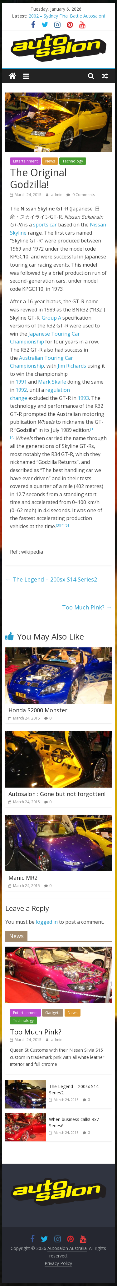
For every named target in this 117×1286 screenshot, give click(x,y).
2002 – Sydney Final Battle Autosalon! (67, 16)
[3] (58, 525)
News (50, 161)
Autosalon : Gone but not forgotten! (56, 794)
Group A (51, 317)
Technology (72, 161)
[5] (67, 525)
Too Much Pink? (87, 607)
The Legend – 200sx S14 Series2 (51, 579)
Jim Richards (72, 365)
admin (57, 194)
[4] (62, 525)
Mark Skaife (52, 381)
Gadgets (52, 1012)
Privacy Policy (58, 1263)
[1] (92, 429)
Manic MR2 (22, 877)
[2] (12, 437)
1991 (21, 381)
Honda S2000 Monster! (38, 710)
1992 (21, 389)
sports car (45, 224)
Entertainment (25, 161)
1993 (83, 398)
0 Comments (80, 194)
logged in (47, 921)
